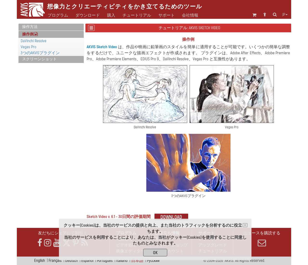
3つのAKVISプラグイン (40, 52)
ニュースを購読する (262, 239)
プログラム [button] (58, 15)
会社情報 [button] (190, 15)
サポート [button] (166, 15)
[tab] (51, 27)
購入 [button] (111, 15)
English (39, 260)
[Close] (245, 225)
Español (87, 260)
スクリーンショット (39, 59)
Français (55, 260)
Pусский (153, 260)
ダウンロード (87, 15)
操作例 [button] (30, 34)
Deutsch (71, 260)
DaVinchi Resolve (33, 40)
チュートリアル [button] (136, 15)
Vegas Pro (28, 46)
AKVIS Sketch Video (102, 46)
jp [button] (285, 14)
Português (105, 260)
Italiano (122, 260)
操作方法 (30, 26)
